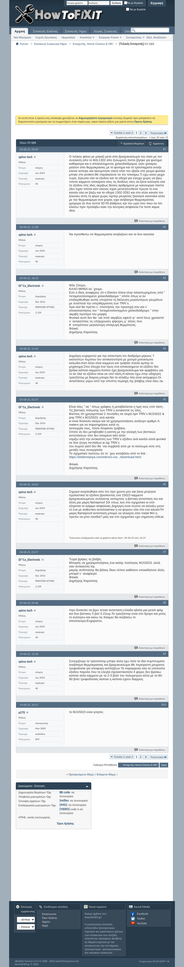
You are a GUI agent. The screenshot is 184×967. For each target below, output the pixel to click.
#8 (164, 602)
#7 (164, 552)
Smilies (64, 800)
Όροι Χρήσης (65, 823)
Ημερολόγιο (68, 37)
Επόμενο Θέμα (106, 774)
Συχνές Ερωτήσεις (46, 37)
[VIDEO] (64, 809)
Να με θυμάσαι (133, 3)
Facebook (142, 913)
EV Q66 (32, 142)
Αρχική (19, 31)
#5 (164, 399)
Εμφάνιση (158, 143)
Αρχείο (46, 921)
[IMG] (63, 805)
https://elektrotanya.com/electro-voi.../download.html (105, 457)
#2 (164, 227)
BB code (64, 792)
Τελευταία (158, 133)
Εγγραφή (157, 3)
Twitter (141, 918)
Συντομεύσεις (134, 37)
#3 (164, 278)
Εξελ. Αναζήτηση (156, 37)
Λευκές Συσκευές (105, 31)
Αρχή (164, 765)
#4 (164, 348)
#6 (164, 484)
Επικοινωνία (49, 914)
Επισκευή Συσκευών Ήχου (50, 44)
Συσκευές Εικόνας (45, 31)
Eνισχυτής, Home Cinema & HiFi (93, 44)
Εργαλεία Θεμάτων (134, 143)
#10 (164, 704)
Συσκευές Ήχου (75, 31)
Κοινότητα (86, 37)
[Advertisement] (110, 14)
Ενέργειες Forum (109, 37)
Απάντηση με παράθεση (150, 221)
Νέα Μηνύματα (22, 37)
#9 (164, 653)
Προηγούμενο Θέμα (81, 774)
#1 (164, 149)
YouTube (142, 923)
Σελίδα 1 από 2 (123, 133)
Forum (24, 44)
